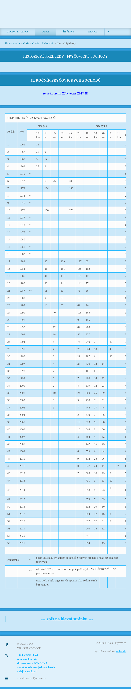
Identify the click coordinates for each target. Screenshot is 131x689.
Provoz (93, 34)
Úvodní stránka (17, 34)
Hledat (122, 10)
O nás (45, 34)
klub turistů (47, 45)
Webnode (121, 653)
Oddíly (35, 45)
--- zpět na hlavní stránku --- (67, 621)
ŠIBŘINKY (68, 34)
